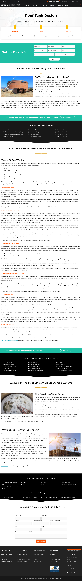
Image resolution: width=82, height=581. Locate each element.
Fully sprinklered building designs (13, 134)
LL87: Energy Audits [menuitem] (22, 563)
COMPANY (54, 550)
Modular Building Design (49, 497)
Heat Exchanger (7, 362)
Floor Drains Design (61, 364)
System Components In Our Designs (41, 358)
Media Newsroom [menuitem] (55, 559)
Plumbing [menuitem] (36, 559)
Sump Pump (6, 368)
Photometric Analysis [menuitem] (7, 561)
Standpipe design (35, 132)
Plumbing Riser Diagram (36, 368)
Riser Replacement (34, 364)
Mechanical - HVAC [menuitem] (39, 554)
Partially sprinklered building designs (13, 132)
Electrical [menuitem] (36, 557)
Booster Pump (33, 362)
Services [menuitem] (27, 5)
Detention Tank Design (9, 366)
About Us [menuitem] (60, 5)
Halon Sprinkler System (63, 132)
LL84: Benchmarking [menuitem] (22, 561)
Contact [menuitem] (66, 5)
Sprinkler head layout (9, 129)
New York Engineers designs (9, 340)
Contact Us (65, 350)
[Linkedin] (68, 573)
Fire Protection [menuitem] (38, 561)
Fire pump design (8, 136)
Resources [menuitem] (52, 5)
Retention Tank (33, 366)
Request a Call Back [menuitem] (54, 1)
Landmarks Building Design (30, 497)
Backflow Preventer (8, 364)
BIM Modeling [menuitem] (37, 566)
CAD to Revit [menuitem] (4, 559)
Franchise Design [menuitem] (38, 563)
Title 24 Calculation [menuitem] (6, 563)
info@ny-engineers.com (18, 1)
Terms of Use (58, 578)
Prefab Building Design (68, 497)
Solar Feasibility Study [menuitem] (23, 559)
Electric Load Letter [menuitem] (6, 554)
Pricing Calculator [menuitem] (66, 1)
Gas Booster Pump (61, 368)
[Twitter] (71, 573)
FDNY (44, 482)
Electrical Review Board (69, 484)
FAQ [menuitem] (51, 563)
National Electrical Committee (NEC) (10, 487)
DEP (43, 484)
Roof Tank (59, 362)
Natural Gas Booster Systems (64, 370)
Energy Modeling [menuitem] (22, 554)
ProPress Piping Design (9, 370)
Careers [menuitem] (52, 554)
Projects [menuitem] (35, 5)
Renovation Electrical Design (64, 366)
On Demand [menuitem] (43, 5)
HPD (24, 484)
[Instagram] (74, 573)
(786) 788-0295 (71, 565)
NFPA (24, 482)
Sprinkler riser (34, 129)
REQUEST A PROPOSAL (74, 550)
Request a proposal (67, 117)
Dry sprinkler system (36, 136)
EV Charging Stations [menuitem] (23, 557)
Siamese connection (62, 134)
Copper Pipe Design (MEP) (36, 370)
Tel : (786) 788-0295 (5, 1)
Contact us (4, 466)
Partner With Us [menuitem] (54, 561)
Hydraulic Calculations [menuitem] (7, 557)
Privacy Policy (51, 578)
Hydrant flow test (62, 136)
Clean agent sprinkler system (65, 129)
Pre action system (35, 134)
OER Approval (66, 482)
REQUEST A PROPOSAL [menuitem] (75, 4)
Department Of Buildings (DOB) (9, 483)
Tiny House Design (8, 497)
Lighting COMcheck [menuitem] (6, 566)
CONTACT (74, 554)
